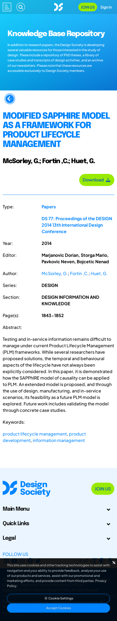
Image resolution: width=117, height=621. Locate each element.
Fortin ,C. (79, 273)
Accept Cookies (58, 608)
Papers (49, 206)
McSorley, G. (55, 273)
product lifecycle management (35, 434)
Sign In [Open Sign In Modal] (106, 7)
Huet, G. (99, 273)
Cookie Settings (58, 598)
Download (97, 180)
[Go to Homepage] (58, 6)
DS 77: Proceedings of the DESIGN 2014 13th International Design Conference (77, 225)
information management (59, 440)
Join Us (88, 7)
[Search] (20, 7)
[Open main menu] (7, 7)
